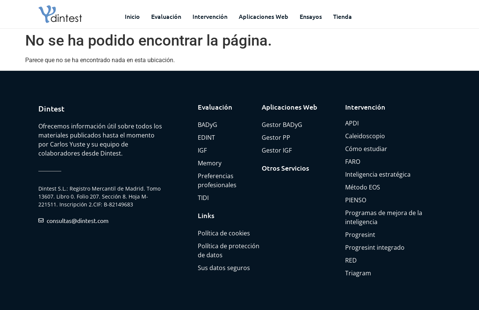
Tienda (342, 16)
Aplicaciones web (263, 16)
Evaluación (166, 16)
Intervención (210, 16)
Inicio (132, 16)
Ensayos (311, 16)
